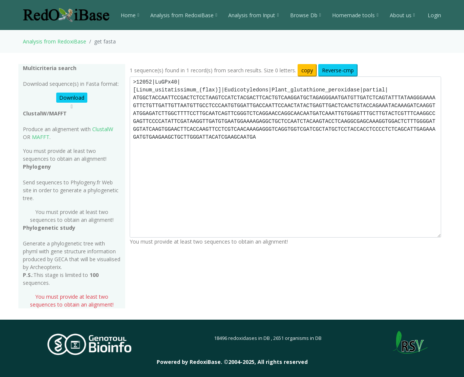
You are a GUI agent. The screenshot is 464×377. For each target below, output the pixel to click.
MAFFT (40, 137)
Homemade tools (355, 15)
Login (433, 15)
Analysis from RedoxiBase (54, 41)
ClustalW (102, 129)
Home (130, 15)
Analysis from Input (253, 15)
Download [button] (71, 97)
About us (402, 15)
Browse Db (305, 15)
